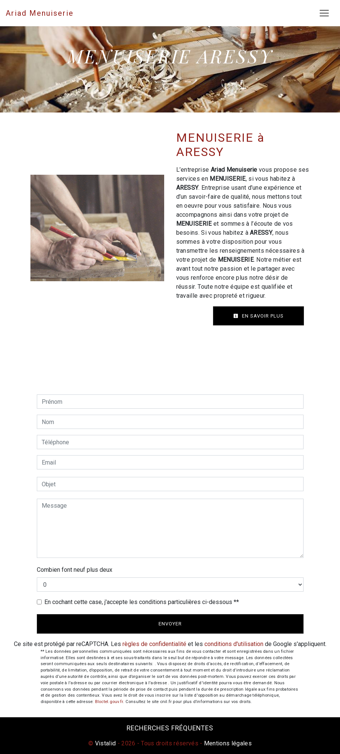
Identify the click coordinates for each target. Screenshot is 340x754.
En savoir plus (258, 316)
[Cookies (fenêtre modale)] (2, 749)
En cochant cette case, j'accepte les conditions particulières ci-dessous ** (141, 602)
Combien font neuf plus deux (74, 569)
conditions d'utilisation (233, 644)
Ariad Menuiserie (40, 13)
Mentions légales (227, 743)
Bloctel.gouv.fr (109, 701)
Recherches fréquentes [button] (170, 728)
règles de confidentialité (154, 644)
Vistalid (105, 743)
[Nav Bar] (324, 13)
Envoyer (170, 624)
